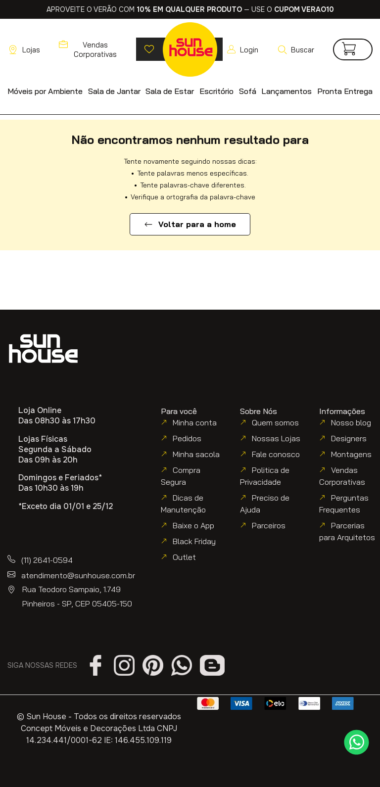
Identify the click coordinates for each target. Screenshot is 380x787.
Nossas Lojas (276, 438)
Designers (349, 438)
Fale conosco (276, 454)
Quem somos (275, 422)
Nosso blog (351, 422)
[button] (295, 49)
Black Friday (194, 541)
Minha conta (195, 422)
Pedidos (187, 438)
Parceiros (268, 525)
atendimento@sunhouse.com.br (78, 575)
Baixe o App (193, 525)
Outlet (184, 557)
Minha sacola (196, 454)
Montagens (351, 454)
